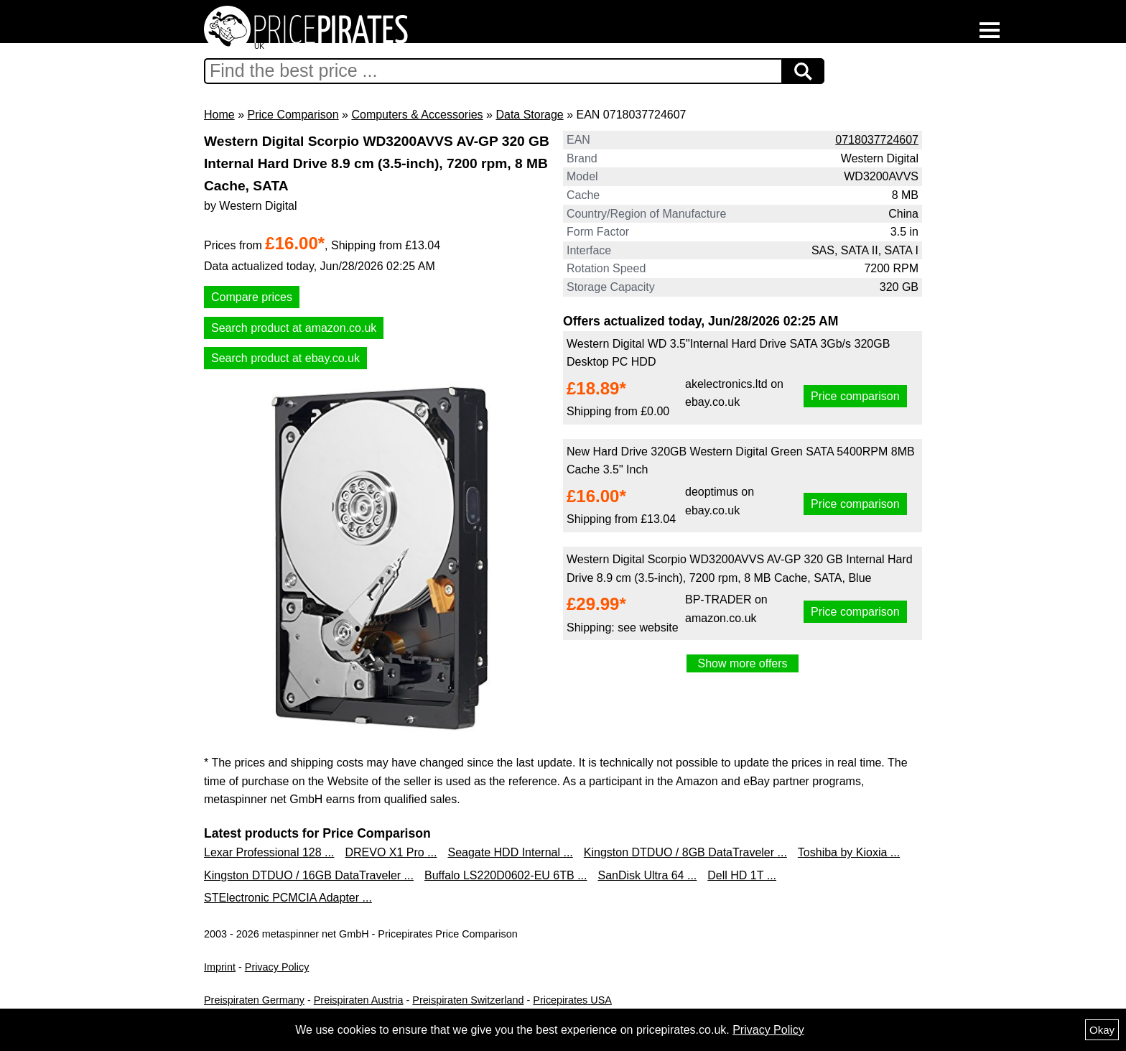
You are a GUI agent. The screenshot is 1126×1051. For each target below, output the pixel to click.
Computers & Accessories (417, 114)
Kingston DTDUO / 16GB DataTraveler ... (309, 875)
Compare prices (251, 297)
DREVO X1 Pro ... (391, 852)
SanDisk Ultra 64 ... (647, 875)
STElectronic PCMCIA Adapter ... (288, 898)
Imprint (220, 967)
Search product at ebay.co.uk (285, 358)
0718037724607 (876, 140)
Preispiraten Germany (254, 1000)
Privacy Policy (277, 967)
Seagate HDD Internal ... (509, 852)
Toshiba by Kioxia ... (849, 852)
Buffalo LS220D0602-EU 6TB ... (505, 875)
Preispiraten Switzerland (468, 1000)
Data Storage (529, 114)
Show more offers (742, 663)
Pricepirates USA (572, 1000)
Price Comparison (292, 114)
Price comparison (855, 396)
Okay (1102, 1030)
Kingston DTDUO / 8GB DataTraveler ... (685, 852)
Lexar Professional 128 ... (269, 852)
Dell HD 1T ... (741, 875)
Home (219, 114)
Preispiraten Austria (359, 1000)
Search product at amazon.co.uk (293, 328)
